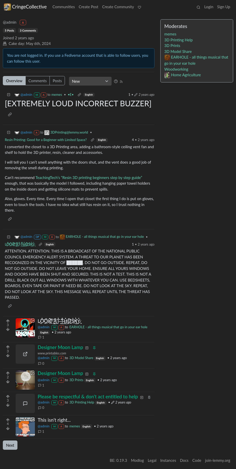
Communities (64, 6)
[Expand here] (25, 327)
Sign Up (223, 6)
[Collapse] (9, 94)
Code (196, 460)
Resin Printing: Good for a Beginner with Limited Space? (46, 140)
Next (10, 445)
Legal (152, 460)
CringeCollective (25, 7)
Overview (14, 80)
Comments (37, 80)
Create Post (89, 6)
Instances (168, 460)
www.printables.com (52, 353)
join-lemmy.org (217, 460)
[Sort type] (90, 81)
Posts (57, 80)
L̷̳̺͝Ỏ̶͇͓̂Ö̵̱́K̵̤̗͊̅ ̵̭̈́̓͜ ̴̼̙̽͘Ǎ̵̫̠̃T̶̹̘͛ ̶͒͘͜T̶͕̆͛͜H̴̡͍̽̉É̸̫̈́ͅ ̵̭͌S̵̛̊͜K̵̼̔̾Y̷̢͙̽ (20, 244)
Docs (184, 460)
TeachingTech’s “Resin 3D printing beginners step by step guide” (88, 177)
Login (208, 6)
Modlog (137, 460)
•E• (71, 94)
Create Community (118, 6)
